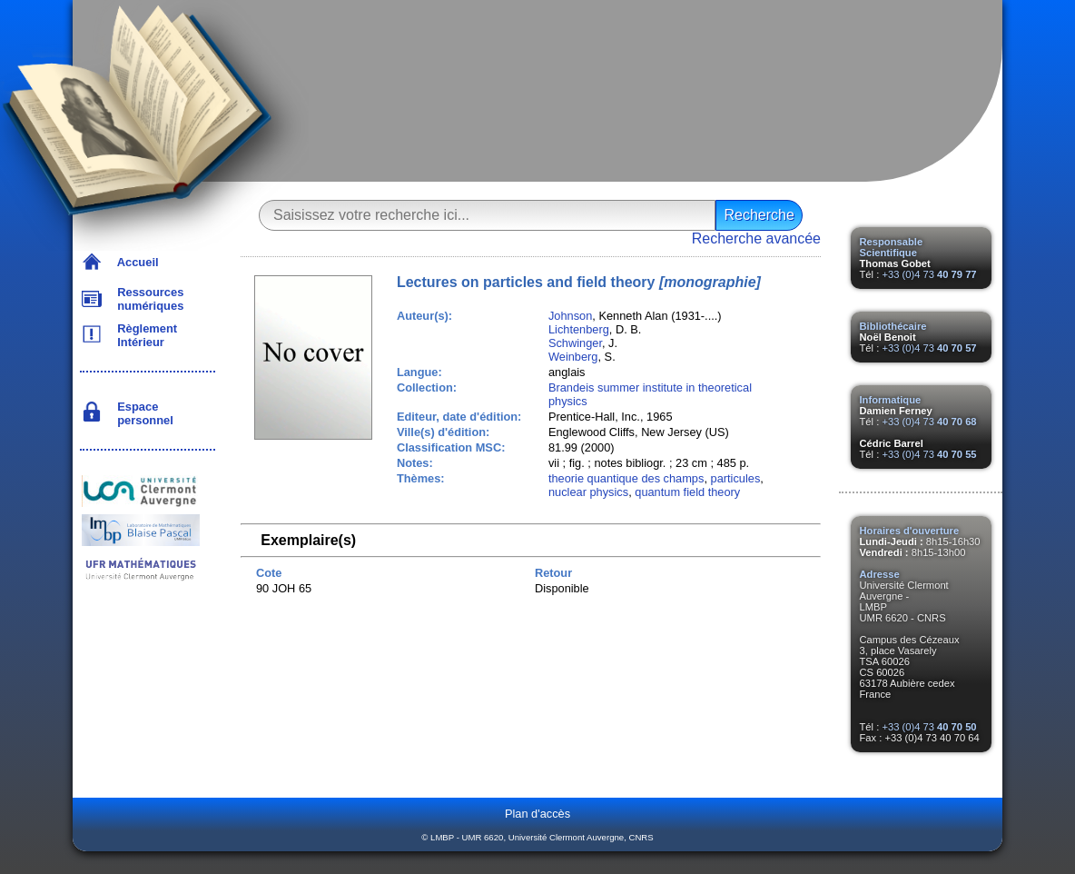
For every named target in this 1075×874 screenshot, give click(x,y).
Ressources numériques (147, 299)
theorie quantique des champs (626, 478)
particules (736, 478)
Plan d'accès (537, 813)
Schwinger (575, 343)
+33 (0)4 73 (929, 274)
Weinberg (573, 356)
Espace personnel (142, 413)
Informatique (891, 399)
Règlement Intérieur (144, 335)
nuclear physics (588, 492)
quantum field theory (687, 492)
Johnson (570, 316)
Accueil (135, 262)
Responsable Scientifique (891, 247)
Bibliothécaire (893, 326)
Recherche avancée (756, 238)
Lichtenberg (578, 329)
